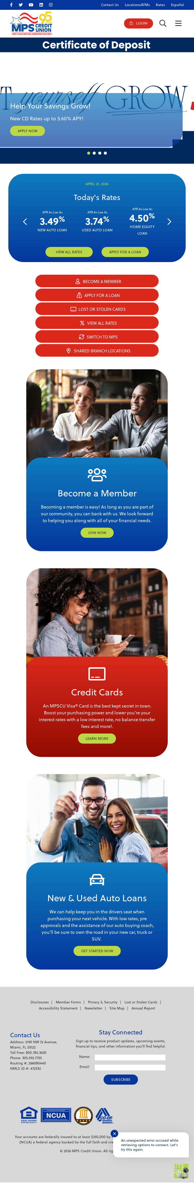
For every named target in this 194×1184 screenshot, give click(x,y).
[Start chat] (181, 1171)
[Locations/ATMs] (135, 4)
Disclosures (40, 1003)
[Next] (169, 222)
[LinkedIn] (43, 4)
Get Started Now (97, 952)
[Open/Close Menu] (178, 24)
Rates (160, 4)
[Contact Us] (107, 4)
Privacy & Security (102, 1003)
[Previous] (25, 222)
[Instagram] (53, 4)
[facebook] (14, 4)
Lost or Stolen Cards (141, 1003)
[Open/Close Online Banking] (136, 24)
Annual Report (143, 1009)
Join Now (97, 532)
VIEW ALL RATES (69, 252)
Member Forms (68, 1003)
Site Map (117, 1009)
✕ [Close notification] (114, 1134)
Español (177, 4)
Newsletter (93, 1009)
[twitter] (23, 4)
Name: (84, 1058)
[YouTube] (33, 4)
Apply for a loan (125, 252)
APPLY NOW (27, 130)
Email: (85, 1068)
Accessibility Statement (58, 1009)
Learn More (97, 739)
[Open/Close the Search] (162, 24)
